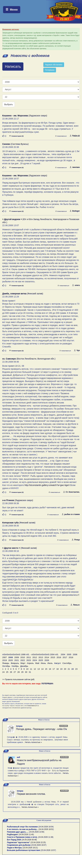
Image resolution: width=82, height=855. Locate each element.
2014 (47, 657)
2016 (59, 657)
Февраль (15, 663)
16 (50, 669)
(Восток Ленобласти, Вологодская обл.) (28, 358)
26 (11, 672)
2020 (10, 660)
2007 (4, 657)
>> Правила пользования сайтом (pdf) (18, 679)
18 (57, 669)
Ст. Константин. (71, 492)
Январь (5, 663)
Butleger (75, 211)
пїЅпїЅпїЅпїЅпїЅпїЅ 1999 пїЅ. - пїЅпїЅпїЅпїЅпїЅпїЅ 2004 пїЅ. (30, 654)
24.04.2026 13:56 (37, 832)
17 (54, 669)
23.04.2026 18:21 (30, 848)
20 (65, 669)
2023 (28, 660)
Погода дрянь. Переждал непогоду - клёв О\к (41, 729)
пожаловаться (61, 136)
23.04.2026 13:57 (48, 850)
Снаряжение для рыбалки (19, 845)
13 (38, 669)
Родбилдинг (12, 834)
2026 (47, 660)
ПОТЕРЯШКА (47, 684)
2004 (63, 654)
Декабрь (24, 666)
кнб (18, 757)
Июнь (43, 663)
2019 (4, 660)
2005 (69, 654)
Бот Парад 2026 (14, 840)
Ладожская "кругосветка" (18, 842)
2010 (22, 657)
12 (35, 669)
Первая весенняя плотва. (31, 794)
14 (42, 669)
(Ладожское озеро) (24, 115)
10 (27, 669)
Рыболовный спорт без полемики (22, 827)
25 (7, 672)
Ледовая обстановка (53, 65)
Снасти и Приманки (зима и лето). (22, 837)
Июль (50, 663)
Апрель (30, 663)
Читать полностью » (33, 742)
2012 (34, 657)
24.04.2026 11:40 (26, 834)
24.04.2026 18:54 (46, 827)
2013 (40, 657)
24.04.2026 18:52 (46, 829)
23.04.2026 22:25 (38, 842)
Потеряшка (49, 70)
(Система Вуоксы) (15, 144)
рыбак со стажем (71, 514)
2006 (75, 654)
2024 (34, 660)
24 (3, 672)
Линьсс (75, 605)
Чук (77, 350)
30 (26, 672)
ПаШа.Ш (75, 136)
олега (76, 285)
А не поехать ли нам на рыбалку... (22, 829)
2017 (65, 657)
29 (22, 672)
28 (18, 672)
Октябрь (6, 666)
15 (46, 669)
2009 (16, 657)
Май (37, 663)
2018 (71, 657)
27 (15, 672)
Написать (13, 66)
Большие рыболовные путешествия (23, 850)
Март (23, 663)
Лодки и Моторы (14, 848)
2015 (53, 657)
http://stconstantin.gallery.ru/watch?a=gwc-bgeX (47, 485)
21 (69, 669)
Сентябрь (67, 663)
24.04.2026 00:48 (29, 840)
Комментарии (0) (16, 136)
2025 (40, 660)
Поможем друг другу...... (17, 832)
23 (76, 669)
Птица (76, 540)
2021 (16, 660)
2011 (28, 657)
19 (61, 669)
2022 (22, 660)
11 (31, 669)
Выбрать (8, 104)
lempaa (19, 726)
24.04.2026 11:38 (46, 837)
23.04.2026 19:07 (39, 845)
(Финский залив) (22, 293)
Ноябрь (15, 666)
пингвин (75, 167)
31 (30, 672)
